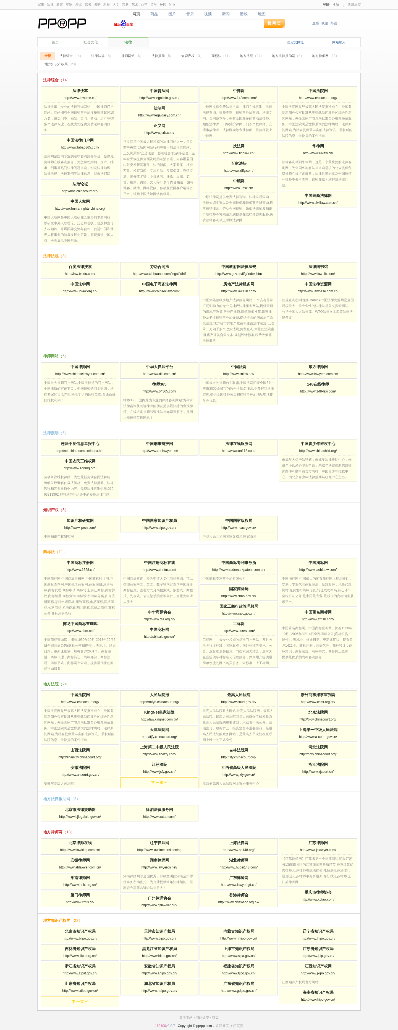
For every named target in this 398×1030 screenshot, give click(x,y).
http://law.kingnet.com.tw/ (159, 719)
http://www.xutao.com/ (159, 817)
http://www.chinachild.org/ (318, 451)
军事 (41, 5)
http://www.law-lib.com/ (318, 274)
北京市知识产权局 (80, 931)
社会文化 (90, 42)
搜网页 (275, 23)
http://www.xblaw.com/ (318, 899)
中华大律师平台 (159, 367)
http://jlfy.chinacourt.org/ (238, 757)
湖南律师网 (159, 860)
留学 (153, 5)
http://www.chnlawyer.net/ (159, 451)
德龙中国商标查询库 (80, 623)
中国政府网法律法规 (238, 266)
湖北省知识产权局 (159, 983)
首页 (55, 42)
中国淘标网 (318, 562)
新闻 (226, 14)
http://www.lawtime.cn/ (80, 98)
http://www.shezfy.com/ (159, 754)
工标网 (239, 623)
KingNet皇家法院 (159, 712)
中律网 (239, 91)
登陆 (326, 5)
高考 (88, 5)
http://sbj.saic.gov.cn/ (159, 637)
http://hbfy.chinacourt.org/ (318, 754)
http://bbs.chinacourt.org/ (80, 191)
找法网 (239, 146)
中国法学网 (80, 284)
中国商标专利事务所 (238, 562)
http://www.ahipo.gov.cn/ (159, 973)
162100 (160, 1026)
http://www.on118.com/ (238, 451)
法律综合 (71, 56)
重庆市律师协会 (318, 892)
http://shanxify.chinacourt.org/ (80, 757)
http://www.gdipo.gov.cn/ (238, 991)
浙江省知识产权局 (80, 966)
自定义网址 (295, 42)
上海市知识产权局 (238, 948)
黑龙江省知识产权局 (159, 948)
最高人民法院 (238, 695)
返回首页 (222, 1026)
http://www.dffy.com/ (238, 171)
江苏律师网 (318, 843)
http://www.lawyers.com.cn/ (318, 374)
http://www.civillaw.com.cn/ (317, 203)
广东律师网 (238, 877)
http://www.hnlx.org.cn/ (80, 885)
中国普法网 (159, 91)
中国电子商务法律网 (159, 284)
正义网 (159, 125)
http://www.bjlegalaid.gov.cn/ (80, 817)
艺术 (135, 5)
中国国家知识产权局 (159, 520)
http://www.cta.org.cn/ (159, 619)
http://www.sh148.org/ (239, 850)
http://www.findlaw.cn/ (239, 153)
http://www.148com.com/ (239, 98)
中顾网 (239, 181)
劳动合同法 (159, 266)
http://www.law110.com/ (238, 291)
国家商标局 (238, 589)
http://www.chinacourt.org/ (318, 98)
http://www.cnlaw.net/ (238, 374)
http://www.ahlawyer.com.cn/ (80, 867)
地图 (261, 14)
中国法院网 (318, 91)
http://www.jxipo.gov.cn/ (318, 973)
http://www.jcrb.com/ (159, 133)
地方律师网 (325, 56)
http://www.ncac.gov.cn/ (238, 528)
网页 (136, 14)
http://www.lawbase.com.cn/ (317, 291)
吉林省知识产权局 (80, 948)
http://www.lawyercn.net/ (159, 867)
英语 (69, 5)
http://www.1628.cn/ (80, 570)
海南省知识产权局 (318, 992)
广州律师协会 (159, 898)
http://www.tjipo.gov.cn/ (159, 938)
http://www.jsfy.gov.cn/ (159, 772)
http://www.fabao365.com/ (80, 147)
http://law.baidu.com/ (80, 274)
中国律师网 (80, 367)
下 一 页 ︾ (159, 783)
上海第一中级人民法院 (318, 729)
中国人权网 (80, 201)
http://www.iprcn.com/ (80, 528)
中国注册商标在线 (159, 562)
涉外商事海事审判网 (318, 695)
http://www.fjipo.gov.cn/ (239, 973)
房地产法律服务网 (238, 284)
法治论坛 (80, 184)
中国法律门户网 (80, 140)
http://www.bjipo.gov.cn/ (80, 938)
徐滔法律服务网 (159, 809)
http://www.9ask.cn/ (238, 188)
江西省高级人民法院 (238, 767)
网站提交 (202, 1017)
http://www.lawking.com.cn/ (80, 850)
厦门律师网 (80, 895)
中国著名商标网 (318, 612)
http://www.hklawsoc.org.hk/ (238, 902)
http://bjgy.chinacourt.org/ (318, 719)
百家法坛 (239, 163)
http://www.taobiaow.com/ (318, 570)
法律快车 (80, 91)
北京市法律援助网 (80, 809)
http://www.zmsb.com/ (318, 619)
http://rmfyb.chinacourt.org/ (159, 702)
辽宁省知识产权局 (318, 931)
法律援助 (162, 56)
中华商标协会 (159, 612)
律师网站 (132, 56)
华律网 (318, 146)
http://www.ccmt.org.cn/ (318, 702)
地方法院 (251, 56)
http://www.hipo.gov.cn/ (318, 1000)
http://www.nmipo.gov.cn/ (238, 938)
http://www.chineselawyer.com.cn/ (80, 374)
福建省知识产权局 (238, 966)
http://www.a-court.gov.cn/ (318, 737)
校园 (163, 5)
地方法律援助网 (288, 56)
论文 (172, 5)
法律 (50, 5)
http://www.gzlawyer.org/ (159, 905)
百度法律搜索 (80, 266)
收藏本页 (354, 5)
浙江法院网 (318, 764)
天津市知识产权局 (159, 931)
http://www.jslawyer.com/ (318, 850)
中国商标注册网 (80, 562)
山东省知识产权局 (80, 983)
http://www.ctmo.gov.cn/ (238, 596)
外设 (334, 23)
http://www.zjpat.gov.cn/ (80, 973)
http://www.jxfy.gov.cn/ (238, 775)
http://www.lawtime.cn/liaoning (159, 850)
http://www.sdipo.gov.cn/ (80, 991)
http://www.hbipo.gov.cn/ (159, 991)
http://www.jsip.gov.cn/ (318, 956)
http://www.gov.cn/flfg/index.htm (239, 274)
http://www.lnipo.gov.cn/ (318, 938)
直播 (315, 23)
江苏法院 (159, 764)
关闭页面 (236, 1026)
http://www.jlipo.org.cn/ (79, 956)
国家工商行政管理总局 (238, 606)
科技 (106, 5)
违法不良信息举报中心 (80, 443)
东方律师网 (318, 367)
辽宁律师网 (159, 843)
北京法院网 (318, 712)
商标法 (221, 56)
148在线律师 (318, 384)
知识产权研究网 (80, 520)
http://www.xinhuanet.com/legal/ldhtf (159, 274)
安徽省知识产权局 (159, 966)
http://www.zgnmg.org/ (80, 468)
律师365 (159, 384)
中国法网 (239, 367)
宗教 (125, 5)
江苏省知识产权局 (318, 948)
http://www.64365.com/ (159, 391)
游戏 (243, 14)
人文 (116, 5)
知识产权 (192, 56)
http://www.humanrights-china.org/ (80, 208)
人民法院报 (159, 695)
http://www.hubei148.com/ (239, 867)
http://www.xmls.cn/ (80, 902)
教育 (59, 5)
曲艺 (144, 5)
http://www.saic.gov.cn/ (238, 613)
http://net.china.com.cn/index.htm (80, 451)
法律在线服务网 (238, 443)
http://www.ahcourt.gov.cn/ (80, 775)
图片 (172, 14)
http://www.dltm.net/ (80, 631)
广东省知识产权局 (238, 983)
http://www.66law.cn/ (318, 153)
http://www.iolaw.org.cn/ (80, 291)
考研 (97, 5)
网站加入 (338, 42)
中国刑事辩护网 (159, 443)
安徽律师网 (80, 860)
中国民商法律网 (318, 195)
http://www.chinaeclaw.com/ (159, 291)
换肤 (335, 5)
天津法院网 (159, 729)
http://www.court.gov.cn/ (238, 702)
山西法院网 (80, 750)
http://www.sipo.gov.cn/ (159, 528)
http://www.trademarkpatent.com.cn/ (238, 570)
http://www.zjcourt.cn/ (318, 772)
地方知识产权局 (61, 64)
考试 (78, 5)
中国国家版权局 (238, 520)
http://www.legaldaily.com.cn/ (159, 115)
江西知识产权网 (318, 966)
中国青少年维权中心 (318, 443)
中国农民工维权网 (80, 461)
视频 (208, 14)
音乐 (190, 14)
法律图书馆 (318, 266)
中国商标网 (159, 629)
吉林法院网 (238, 750)
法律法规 (102, 56)
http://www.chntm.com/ (159, 570)
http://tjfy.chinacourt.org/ (159, 737)
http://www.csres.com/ (238, 631)
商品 (154, 14)
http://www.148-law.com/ (318, 391)
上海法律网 (238, 843)
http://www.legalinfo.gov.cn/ (159, 98)
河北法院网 (318, 747)
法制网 (159, 108)
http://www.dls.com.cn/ (159, 374)
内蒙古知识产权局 (238, 931)
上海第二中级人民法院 (159, 747)
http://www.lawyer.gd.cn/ (238, 885)
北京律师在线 (80, 843)
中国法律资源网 (318, 284)
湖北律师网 (238, 860)
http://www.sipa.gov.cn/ (239, 956)
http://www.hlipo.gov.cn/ (159, 956)
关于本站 (186, 1017)
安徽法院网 (80, 767)
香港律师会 (238, 895)
